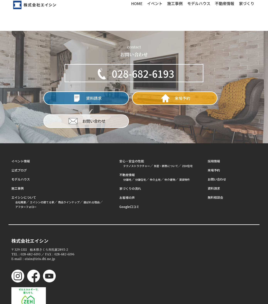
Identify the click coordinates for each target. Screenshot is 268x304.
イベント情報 (20, 139)
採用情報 (214, 139)
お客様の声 (127, 176)
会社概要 (20, 181)
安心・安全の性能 (131, 139)
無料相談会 (215, 176)
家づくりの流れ (130, 167)
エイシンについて (23, 176)
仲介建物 (169, 158)
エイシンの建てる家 (42, 181)
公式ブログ (19, 148)
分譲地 (127, 158)
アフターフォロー (26, 185)
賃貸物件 (184, 158)
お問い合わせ (217, 157)
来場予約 (214, 148)
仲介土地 (155, 158)
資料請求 (214, 167)
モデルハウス (20, 157)
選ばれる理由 (91, 181)
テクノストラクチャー (136, 144)
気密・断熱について (166, 144)
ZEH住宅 (187, 144)
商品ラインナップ (69, 181)
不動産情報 (127, 153)
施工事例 (17, 167)
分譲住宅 (140, 158)
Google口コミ (129, 185)
